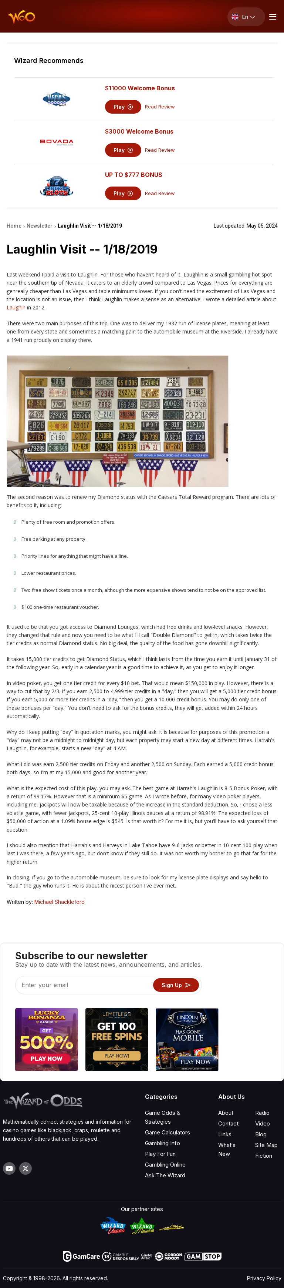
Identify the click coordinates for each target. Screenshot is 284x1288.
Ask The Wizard (165, 1175)
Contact (228, 1123)
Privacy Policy (264, 1278)
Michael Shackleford (59, 902)
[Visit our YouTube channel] (9, 1168)
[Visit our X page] (25, 1168)
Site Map (266, 1144)
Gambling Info (162, 1143)
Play (123, 107)
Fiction (263, 1155)
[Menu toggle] (271, 16)
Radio (262, 1112)
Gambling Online (165, 1164)
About (225, 1112)
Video (262, 1123)
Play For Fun (160, 1153)
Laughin (16, 307)
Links (224, 1134)
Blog (261, 1134)
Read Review (160, 106)
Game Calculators (167, 1132)
